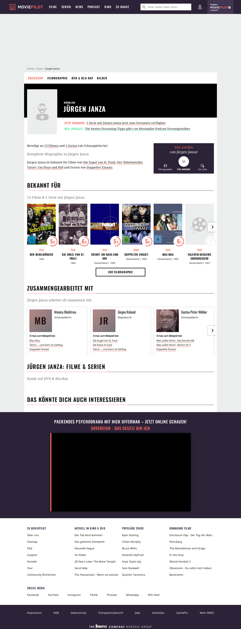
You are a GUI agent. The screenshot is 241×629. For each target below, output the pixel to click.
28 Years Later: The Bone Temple (95, 561)
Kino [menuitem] (107, 7)
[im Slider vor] (212, 227)
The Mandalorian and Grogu (187, 548)
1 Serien (71, 146)
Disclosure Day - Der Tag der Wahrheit (191, 535)
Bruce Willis (129, 548)
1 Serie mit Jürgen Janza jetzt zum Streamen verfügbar (126, 123)
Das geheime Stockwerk (89, 541)
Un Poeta (80, 555)
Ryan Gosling (130, 535)
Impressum (34, 612)
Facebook (33, 595)
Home (30, 68)
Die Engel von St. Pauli (99, 162)
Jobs (137, 612)
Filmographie (57, 78)
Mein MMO (207, 612)
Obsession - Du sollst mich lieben (190, 568)
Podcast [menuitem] (94, 7)
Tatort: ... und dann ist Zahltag (46, 345)
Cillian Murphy (131, 541)
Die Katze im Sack (102, 345)
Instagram (74, 595)
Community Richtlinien (41, 574)
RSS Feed (153, 595)
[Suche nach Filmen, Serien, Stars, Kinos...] (165, 7)
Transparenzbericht (110, 612)
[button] (165, 167)
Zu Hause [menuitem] (122, 7)
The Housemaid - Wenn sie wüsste (96, 574)
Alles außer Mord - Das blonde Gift (175, 340)
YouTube (53, 595)
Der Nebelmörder (129, 162)
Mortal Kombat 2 (180, 561)
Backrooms (176, 574)
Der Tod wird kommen (88, 535)
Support (32, 555)
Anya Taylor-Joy (131, 561)
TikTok (94, 595)
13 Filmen (51, 146)
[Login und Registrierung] (200, 7)
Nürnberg (175, 541)
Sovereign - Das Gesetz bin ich (120, 428)
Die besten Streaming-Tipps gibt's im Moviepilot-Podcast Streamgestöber (137, 129)
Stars (40, 68)
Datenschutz (78, 612)
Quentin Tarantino (133, 574)
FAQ (29, 548)
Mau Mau (168, 254)
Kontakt (32, 561)
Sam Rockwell (130, 568)
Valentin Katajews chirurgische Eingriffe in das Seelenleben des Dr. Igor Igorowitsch (199, 256)
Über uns (33, 535)
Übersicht (36, 78)
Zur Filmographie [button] (120, 272)
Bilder (102, 78)
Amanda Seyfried (133, 555)
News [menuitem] (79, 7)
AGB (56, 612)
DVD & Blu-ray (82, 78)
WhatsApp (132, 595)
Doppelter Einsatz (99, 167)
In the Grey (176, 555)
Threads (112, 595)
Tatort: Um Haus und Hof (45, 167)
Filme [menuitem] (53, 7)
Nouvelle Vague (84, 548)
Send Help (81, 568)
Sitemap (32, 541)
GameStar (158, 612)
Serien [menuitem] (66, 7)
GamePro (182, 612)
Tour (30, 568)
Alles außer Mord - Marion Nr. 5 (173, 345)
